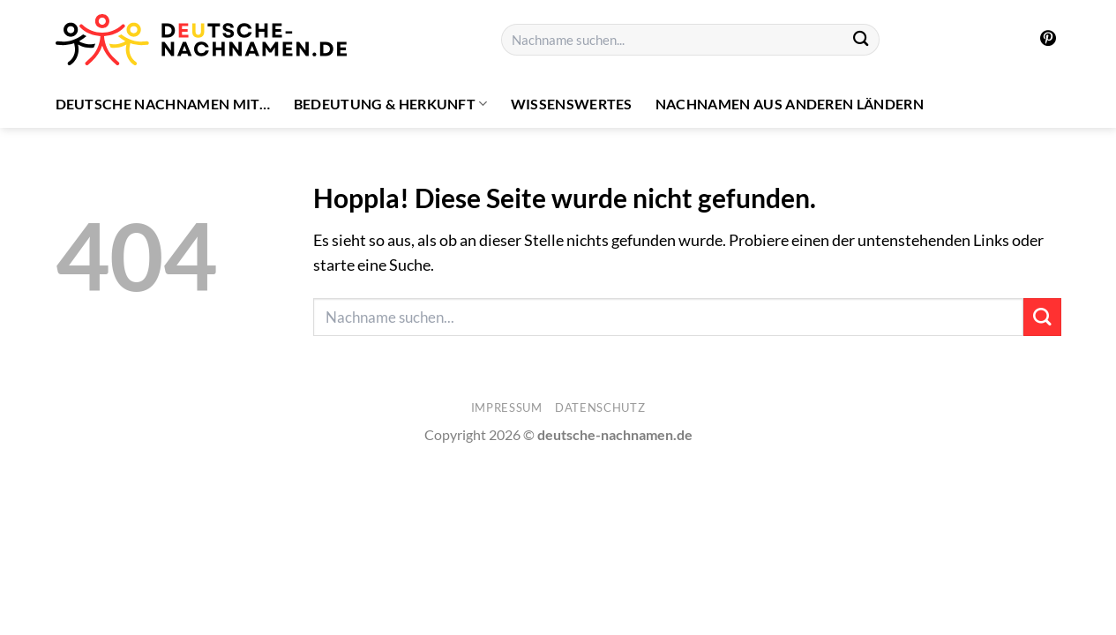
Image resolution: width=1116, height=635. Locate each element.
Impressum (507, 407)
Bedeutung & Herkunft (391, 104)
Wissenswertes (572, 103)
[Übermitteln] (860, 40)
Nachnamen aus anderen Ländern (789, 103)
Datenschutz (600, 407)
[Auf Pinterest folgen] (1048, 40)
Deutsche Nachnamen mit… (163, 103)
